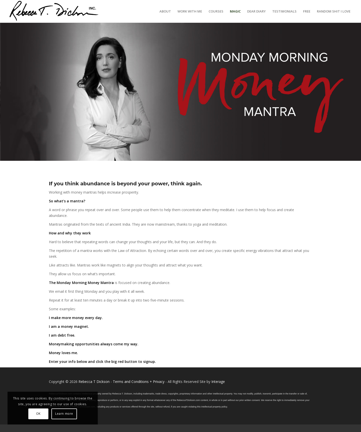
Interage (218, 381)
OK (38, 413)
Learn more (64, 413)
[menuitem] (165, 11)
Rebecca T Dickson (94, 381)
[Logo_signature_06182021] (54, 11)
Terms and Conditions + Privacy (138, 381)
